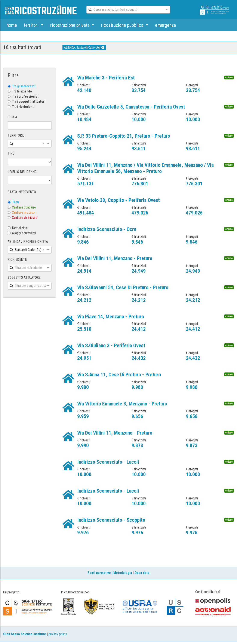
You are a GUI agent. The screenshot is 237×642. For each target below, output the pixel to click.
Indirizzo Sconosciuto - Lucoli (108, 462)
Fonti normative (99, 573)
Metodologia (122, 573)
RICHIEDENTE (17, 260)
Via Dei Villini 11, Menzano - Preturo (114, 258)
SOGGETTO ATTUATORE (24, 278)
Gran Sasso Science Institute (24, 634)
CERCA (12, 117)
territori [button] (32, 25)
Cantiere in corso (23, 212)
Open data (142, 573)
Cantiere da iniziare (24, 218)
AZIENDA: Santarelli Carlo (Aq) (84, 47)
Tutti (15, 202)
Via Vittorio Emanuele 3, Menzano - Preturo (122, 404)
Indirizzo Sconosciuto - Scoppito (111, 520)
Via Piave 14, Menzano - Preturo (110, 317)
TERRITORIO (16, 135)
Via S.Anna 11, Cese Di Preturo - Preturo (119, 375)
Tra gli (23, 86)
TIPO (11, 153)
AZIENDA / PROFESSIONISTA (28, 242)
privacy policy (58, 634)
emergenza (165, 25)
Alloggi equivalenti (24, 233)
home (12, 25)
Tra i (25, 96)
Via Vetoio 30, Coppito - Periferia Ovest (118, 200)
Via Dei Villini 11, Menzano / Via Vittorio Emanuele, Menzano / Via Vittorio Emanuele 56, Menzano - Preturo (145, 168)
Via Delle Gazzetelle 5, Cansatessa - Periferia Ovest (131, 107)
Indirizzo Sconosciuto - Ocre (106, 229)
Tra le (22, 91)
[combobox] (124, 10)
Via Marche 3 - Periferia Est (106, 78)
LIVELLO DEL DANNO (22, 172)
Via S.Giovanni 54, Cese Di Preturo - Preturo (122, 287)
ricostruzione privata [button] (70, 25)
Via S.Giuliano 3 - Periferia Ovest (111, 346)
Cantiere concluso (24, 207)
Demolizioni (20, 228)
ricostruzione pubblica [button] (122, 25)
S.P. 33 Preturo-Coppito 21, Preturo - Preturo (123, 136)
